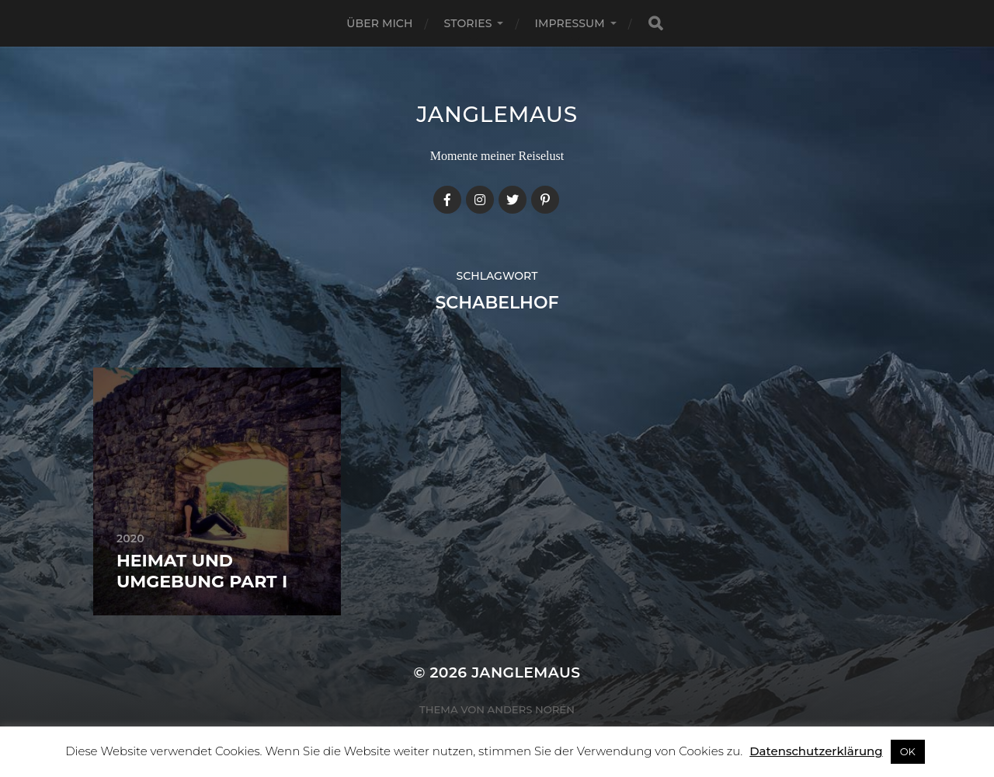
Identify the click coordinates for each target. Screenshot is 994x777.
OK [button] (908, 751)
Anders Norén (531, 709)
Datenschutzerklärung (815, 751)
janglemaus (497, 114)
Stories (468, 23)
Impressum (569, 23)
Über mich (379, 23)
